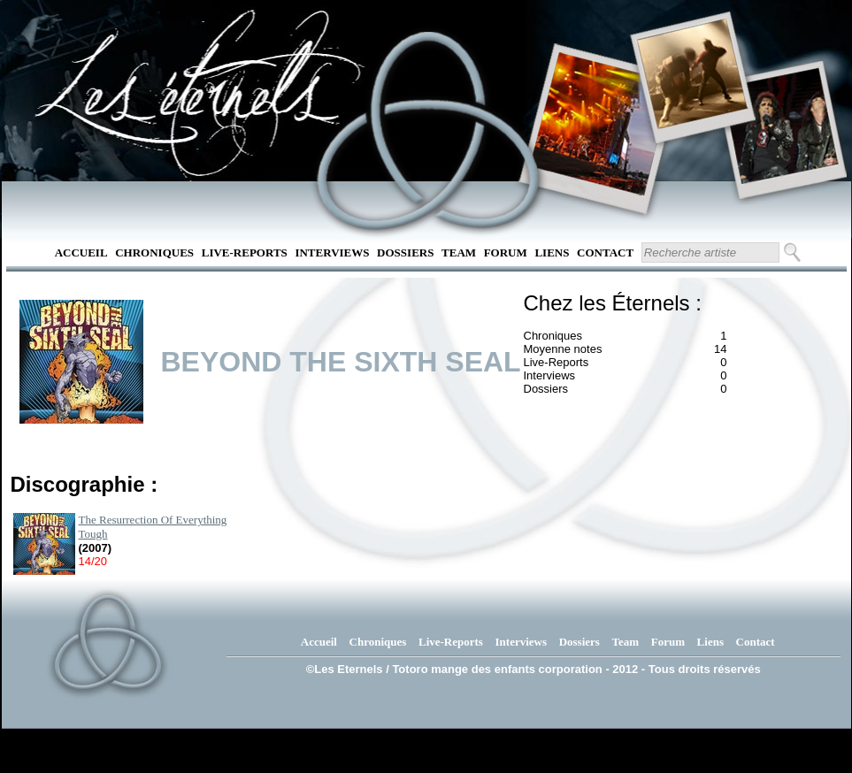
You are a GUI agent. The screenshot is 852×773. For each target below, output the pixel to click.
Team (458, 252)
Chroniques (154, 252)
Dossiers (405, 252)
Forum (505, 252)
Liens (551, 252)
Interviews (332, 252)
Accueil (81, 252)
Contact (605, 252)
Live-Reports (245, 252)
